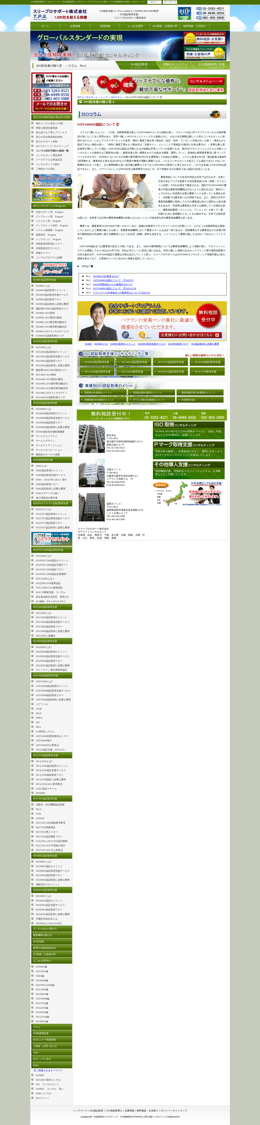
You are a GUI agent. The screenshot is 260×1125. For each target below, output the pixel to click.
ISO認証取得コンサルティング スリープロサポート (60, 13)
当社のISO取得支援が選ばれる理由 (51, 117)
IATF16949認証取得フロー (50, 695)
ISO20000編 (42, 980)
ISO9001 (40, 1075)
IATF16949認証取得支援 (45, 675)
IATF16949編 (42, 998)
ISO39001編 (42, 1021)
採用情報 (105, 26)
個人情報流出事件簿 (46, 497)
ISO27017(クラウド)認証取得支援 (50, 503)
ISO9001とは (101, 344)
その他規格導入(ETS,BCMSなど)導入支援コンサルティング (143, 1117)
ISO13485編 (42, 989)
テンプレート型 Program (49, 216)
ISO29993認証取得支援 (45, 641)
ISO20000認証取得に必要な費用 (53, 427)
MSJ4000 (40, 793)
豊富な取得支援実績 (46, 128)
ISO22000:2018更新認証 (48, 583)
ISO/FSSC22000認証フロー (50, 569)
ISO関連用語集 (41, 1033)
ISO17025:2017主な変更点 (49, 850)
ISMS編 (40, 975)
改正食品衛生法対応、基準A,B (52, 596)
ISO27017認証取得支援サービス (53, 518)
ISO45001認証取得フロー (49, 909)
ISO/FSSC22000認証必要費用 (51, 574)
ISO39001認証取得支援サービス (53, 870)
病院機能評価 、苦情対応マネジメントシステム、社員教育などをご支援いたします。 (187, 472)
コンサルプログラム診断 (49, 257)
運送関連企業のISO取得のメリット (198, 392)
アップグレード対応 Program (52, 225)
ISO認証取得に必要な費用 (205, 344)
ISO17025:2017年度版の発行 (51, 845)
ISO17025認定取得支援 (45, 798)
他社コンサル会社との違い (50, 123)
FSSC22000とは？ (45, 578)
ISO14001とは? (44, 347)
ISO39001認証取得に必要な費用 (53, 879)
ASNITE (40, 818)
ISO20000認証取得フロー (49, 422)
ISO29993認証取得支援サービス (53, 656)
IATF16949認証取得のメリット (52, 686)
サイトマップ (170, 2)
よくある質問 (135, 26)
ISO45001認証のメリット (49, 900)
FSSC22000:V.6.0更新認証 (49, 587)
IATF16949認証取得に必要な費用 (53, 699)
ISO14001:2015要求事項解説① (52, 383)
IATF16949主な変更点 (47, 745)
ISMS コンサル (44, 1093)
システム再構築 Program (49, 230)
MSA (38, 727)
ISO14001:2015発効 (46, 374)
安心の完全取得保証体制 (49, 137)
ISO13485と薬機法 (45, 635)
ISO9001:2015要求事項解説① (51, 322)
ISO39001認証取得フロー (49, 875)
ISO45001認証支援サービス (50, 905)
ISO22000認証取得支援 (208, 361)
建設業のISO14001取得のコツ (51, 370)
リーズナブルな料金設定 (49, 159)
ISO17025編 (42, 1003)
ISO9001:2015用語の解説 (49, 317)
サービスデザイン (45, 440)
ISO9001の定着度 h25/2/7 (106, 276)
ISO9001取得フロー (178, 344)
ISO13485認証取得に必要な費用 (53, 631)
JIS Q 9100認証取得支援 (45, 755)
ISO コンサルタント (47, 1084)
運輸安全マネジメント (48, 884)
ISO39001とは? (44, 861)
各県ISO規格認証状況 (44, 948)
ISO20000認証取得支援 (45, 403)
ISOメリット (42, 1098)
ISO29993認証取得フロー (49, 661)
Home (36, 1065)
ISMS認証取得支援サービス (50, 475)
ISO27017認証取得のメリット (51, 514)
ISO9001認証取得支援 (44, 279)
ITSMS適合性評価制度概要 (50, 431)
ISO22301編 (42, 1007)
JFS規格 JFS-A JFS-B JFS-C (51, 601)
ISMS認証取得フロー (47, 484)
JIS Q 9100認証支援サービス (51, 770)
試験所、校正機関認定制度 (50, 804)
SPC (38, 722)
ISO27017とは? (44, 509)
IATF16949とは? (44, 681)
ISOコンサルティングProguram (49, 206)
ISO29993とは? (44, 647)
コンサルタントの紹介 (48, 164)
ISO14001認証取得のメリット (51, 352)
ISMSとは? (41, 465)
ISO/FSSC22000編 (45, 985)
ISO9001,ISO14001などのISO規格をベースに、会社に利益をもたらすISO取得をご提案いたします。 (188, 433)
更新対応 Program (46, 234)
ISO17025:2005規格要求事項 (51, 822)
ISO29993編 (42, 1012)
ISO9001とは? (43, 285)
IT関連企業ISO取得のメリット (147, 392)
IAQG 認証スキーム (46, 788)
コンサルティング (139, 66)
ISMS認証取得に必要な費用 (50, 488)
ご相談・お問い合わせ (45, 1046)
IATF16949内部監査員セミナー (52, 736)
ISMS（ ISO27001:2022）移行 (51, 479)
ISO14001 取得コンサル (48, 1079)
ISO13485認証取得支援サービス (53, 622)
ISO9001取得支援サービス (152, 344)
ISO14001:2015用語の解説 (49, 379)
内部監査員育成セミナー (49, 243)
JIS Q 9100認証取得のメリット (52, 766)
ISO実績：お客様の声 (164, 26)
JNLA (39, 809)
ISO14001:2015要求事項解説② (52, 388)
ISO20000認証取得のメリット (51, 413)
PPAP (39, 713)
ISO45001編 (42, 994)
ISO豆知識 (38, 941)
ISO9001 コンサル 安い (50, 1088)
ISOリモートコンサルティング (52, 146)
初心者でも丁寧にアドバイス (51, 132)
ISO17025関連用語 (45, 827)
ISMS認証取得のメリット (49, 470)
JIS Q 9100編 (42, 1016)
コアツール (42, 704)
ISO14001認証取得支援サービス (53, 356)
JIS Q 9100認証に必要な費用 (51, 779)
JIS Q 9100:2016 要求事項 (49, 784)
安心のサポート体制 (46, 141)
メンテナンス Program (48, 239)
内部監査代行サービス (48, 248)
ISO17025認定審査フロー (49, 836)
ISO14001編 (42, 971)
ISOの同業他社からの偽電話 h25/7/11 (112, 284)
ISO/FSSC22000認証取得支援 (48, 550)
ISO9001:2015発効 (45, 313)
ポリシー (154, 2)
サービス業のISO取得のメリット (149, 399)
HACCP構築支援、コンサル (50, 592)
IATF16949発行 (44, 740)
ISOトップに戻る (42, 1059)
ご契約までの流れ (45, 168)
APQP (39, 708)
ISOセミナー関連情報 (44, 1039)
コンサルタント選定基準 (49, 155)
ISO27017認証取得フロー (49, 523)
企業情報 (75, 26)
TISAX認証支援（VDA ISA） (51, 749)
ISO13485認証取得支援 (45, 607)
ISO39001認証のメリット (49, 866)
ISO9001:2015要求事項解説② (51, 326)
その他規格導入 (114, 1110)
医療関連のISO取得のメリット (99, 399)
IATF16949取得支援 (132, 371)
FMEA (39, 717)
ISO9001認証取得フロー (48, 299)
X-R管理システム (45, 731)
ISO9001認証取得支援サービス (52, 294)
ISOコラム (116, 97)
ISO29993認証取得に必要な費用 (53, 665)
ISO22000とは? (44, 556)
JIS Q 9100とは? (44, 761)
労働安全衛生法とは (46, 918)
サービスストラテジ (46, 436)
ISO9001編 (41, 966)
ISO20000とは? (44, 409)
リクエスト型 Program (48, 221)
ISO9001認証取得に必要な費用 (52, 304)
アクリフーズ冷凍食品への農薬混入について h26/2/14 (121, 292)
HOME (88, 344)
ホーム (45, 26)
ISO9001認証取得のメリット (51, 290)
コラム (36, 1027)
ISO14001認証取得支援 (45, 341)
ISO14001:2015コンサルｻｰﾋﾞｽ (51, 392)
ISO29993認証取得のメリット (51, 651)
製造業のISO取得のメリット (98, 392)
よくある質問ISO (42, 960)
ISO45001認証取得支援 (45, 890)
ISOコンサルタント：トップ (92, 97)
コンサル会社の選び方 (45, 928)
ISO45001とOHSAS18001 (49, 923)
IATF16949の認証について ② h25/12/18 (114, 288)
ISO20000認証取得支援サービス (53, 418)
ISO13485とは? (44, 613)
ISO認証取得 (96, 1110)
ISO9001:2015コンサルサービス (52, 331)
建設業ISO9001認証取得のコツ (52, 308)
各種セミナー (43, 253)
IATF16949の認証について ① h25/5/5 (113, 280)
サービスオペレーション (49, 450)
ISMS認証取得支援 (43, 460)
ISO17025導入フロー (47, 832)
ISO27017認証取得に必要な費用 (53, 527)
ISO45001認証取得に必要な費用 (53, 914)
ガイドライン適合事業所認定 (51, 669)
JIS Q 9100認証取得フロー (49, 774)
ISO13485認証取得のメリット (51, 617)
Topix (36, 1052)
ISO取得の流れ (188, 399)
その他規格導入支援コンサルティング (128, 2)
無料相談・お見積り (195, 26)
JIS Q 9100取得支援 (206, 371)
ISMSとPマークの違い (48, 493)
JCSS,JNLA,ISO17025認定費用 (52, 841)
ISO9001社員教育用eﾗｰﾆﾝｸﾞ (50, 335)
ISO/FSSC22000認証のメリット (52, 560)
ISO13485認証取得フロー (49, 626)
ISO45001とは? (44, 896)
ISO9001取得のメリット (122, 344)
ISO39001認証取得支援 (45, 855)
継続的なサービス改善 (48, 454)
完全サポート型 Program (49, 212)
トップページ (80, 1110)
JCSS (38, 813)
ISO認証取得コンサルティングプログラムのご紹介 (85, 2)
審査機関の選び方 (42, 935)
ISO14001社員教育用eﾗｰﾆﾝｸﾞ (51, 397)
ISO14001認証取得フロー (49, 360)
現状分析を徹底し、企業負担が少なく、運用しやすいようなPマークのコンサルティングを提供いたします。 (188, 453)
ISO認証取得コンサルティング (45, 2)
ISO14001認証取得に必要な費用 (53, 365)
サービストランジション (49, 445)
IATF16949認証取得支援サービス (53, 690)
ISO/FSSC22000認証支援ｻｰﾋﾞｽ (52, 564)
